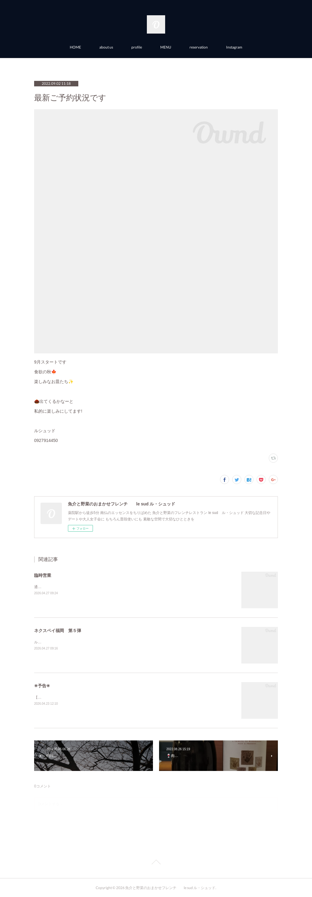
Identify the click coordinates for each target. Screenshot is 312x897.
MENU (165, 47)
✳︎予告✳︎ (42, 685)
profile (136, 47)
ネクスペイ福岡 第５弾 (57, 630)
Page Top (156, 863)
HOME (75, 47)
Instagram (234, 47)
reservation (199, 47)
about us (106, 47)
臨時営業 (42, 575)
